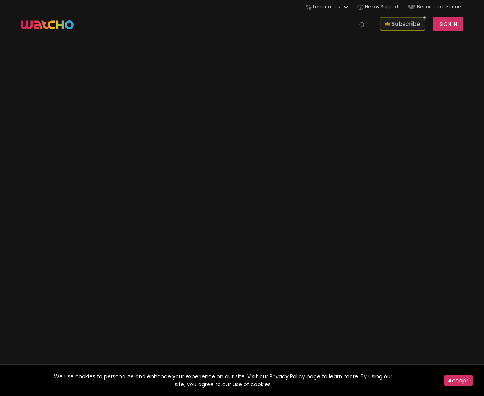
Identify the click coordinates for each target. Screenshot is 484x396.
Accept (458, 380)
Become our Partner (435, 6)
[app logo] (51, 24)
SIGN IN (448, 24)
